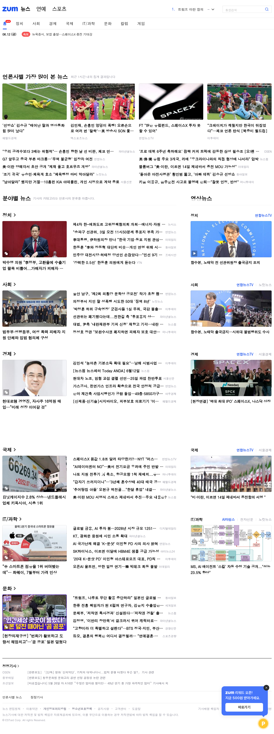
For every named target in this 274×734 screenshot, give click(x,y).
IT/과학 (88, 23)
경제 (53, 23)
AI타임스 (228, 519)
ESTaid (9, 720)
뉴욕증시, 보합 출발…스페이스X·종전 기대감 (62, 34)
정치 (19, 23)
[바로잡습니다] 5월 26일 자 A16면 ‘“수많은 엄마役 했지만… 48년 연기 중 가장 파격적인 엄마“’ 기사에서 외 (97, 683)
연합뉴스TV (146, 138)
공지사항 (103, 709)
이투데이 (213, 138)
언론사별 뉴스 (12, 697)
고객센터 (120, 709)
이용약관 (32, 709)
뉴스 (25, 9)
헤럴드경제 (9, 138)
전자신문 (246, 519)
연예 (41, 9)
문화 (108, 23)
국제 (69, 23)
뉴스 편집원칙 (11, 709)
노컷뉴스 (265, 284)
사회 (36, 23)
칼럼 (124, 23)
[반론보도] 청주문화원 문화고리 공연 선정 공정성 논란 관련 (66, 678)
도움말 (136, 709)
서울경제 (265, 354)
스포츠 (59, 9)
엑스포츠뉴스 (79, 138)
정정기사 (9, 665)
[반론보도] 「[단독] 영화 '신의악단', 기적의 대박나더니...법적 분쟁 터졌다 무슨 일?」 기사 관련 (90, 672)
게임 (141, 23)
